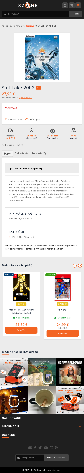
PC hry (20, 237)
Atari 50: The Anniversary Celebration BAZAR (21, 311)
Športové (29, 237)
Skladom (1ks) (23, 318)
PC (13, 237)
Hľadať (76, 14)
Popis (7, 153)
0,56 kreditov (25, 98)
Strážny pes (32, 119)
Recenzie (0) (39, 153)
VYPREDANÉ (11, 108)
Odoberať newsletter (56, 457)
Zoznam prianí (13, 119)
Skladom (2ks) (65, 318)
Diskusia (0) (21, 153)
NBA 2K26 (63, 310)
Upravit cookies (54, 470)
